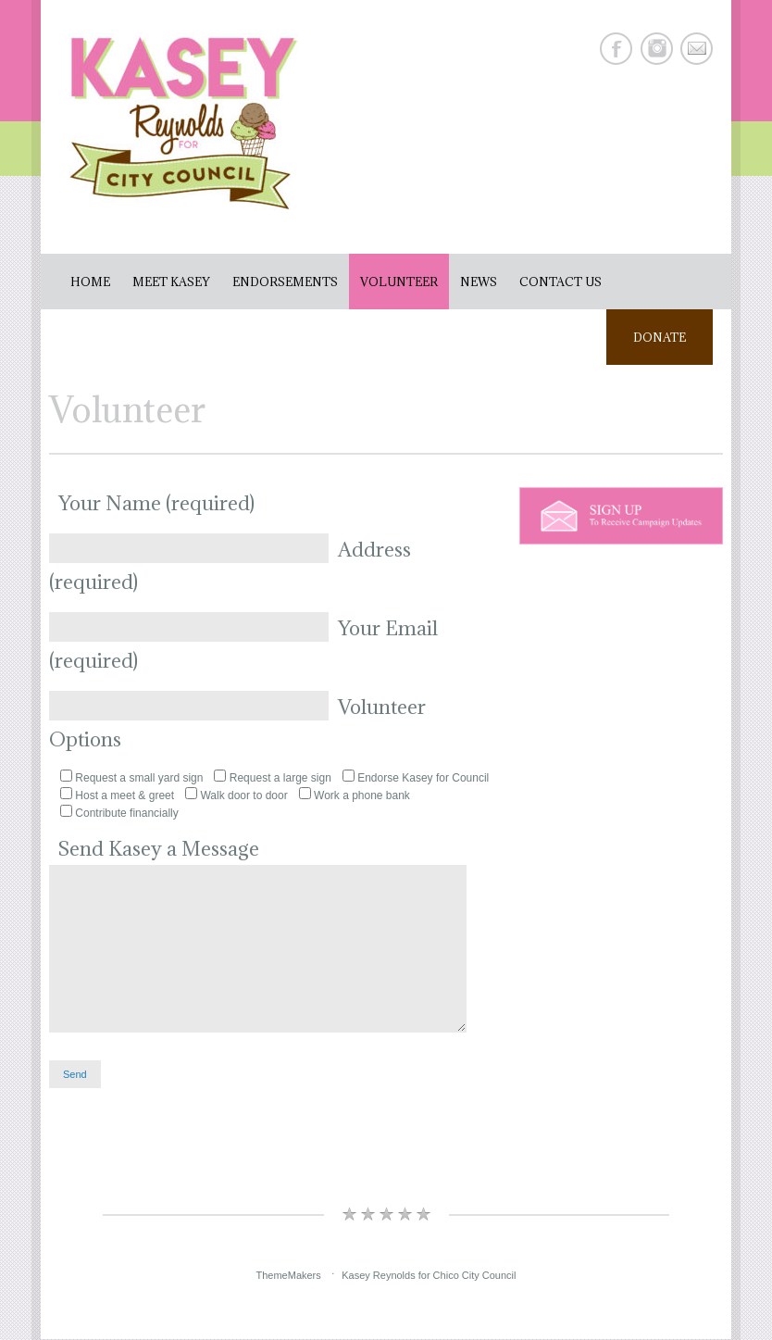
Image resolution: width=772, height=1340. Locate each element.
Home (90, 281)
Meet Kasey (171, 281)
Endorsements (285, 281)
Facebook (616, 48)
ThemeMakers (287, 1276)
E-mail (696, 48)
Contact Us (560, 281)
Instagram (657, 48)
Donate (658, 337)
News (478, 281)
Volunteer (399, 281)
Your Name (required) (156, 503)
